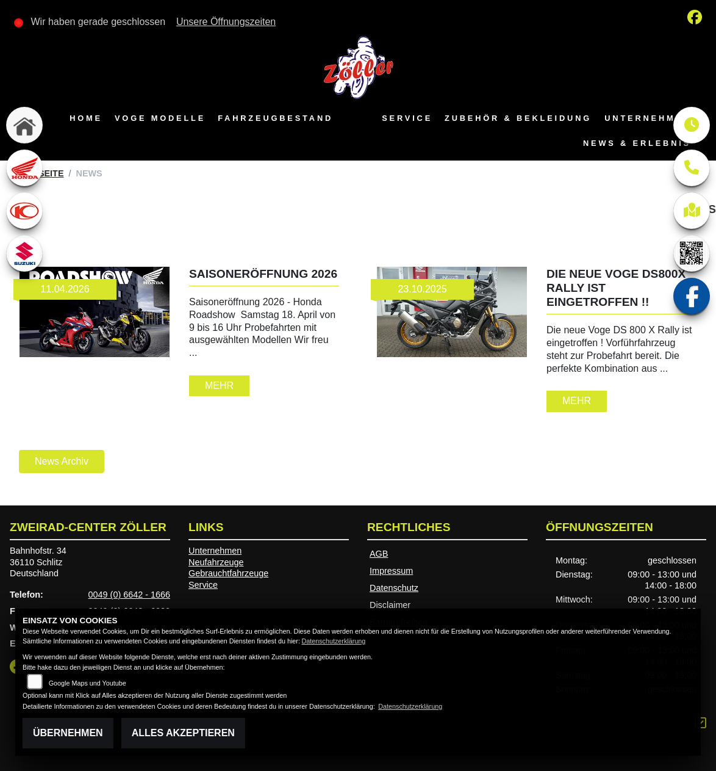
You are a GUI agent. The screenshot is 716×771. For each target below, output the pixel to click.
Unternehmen (647, 118)
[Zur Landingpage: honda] (24, 168)
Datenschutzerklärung (333, 641)
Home (86, 118)
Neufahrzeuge (215, 562)
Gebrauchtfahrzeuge (228, 573)
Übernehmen (68, 733)
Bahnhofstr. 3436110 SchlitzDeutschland (38, 562)
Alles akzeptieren (183, 733)
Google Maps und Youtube (87, 683)
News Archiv (61, 461)
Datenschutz (394, 588)
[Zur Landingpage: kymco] (24, 210)
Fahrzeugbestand (275, 118)
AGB (379, 554)
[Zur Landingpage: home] (24, 125)
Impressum (391, 571)
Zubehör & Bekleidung (518, 118)
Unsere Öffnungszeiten (226, 21)
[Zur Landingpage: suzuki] (24, 253)
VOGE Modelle (160, 118)
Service (407, 118)
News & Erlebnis (637, 143)
